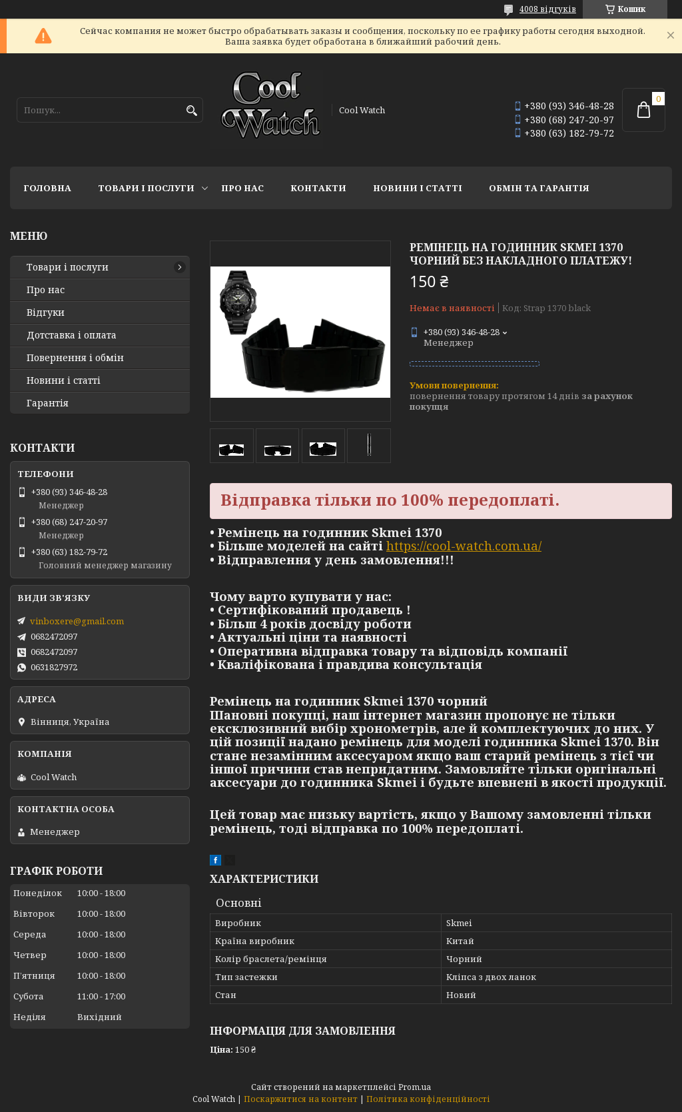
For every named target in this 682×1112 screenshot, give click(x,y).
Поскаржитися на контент (301, 1099)
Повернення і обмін (75, 358)
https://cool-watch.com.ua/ (463, 546)
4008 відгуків (547, 9)
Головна (47, 188)
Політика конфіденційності (428, 1099)
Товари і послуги (146, 188)
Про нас (242, 188)
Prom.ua (414, 1087)
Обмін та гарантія (539, 188)
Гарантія (48, 403)
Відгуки (46, 312)
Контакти (318, 188)
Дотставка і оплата (72, 335)
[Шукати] (191, 111)
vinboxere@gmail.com (77, 621)
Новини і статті (417, 188)
